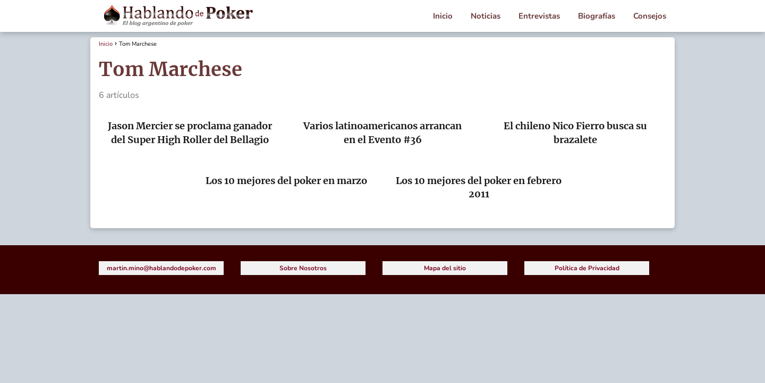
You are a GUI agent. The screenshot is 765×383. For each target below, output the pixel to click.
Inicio (443, 16)
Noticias (485, 16)
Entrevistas (539, 16)
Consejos (649, 16)
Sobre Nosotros (303, 268)
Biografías (596, 16)
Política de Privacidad (587, 268)
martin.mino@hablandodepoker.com (161, 268)
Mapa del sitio (445, 268)
